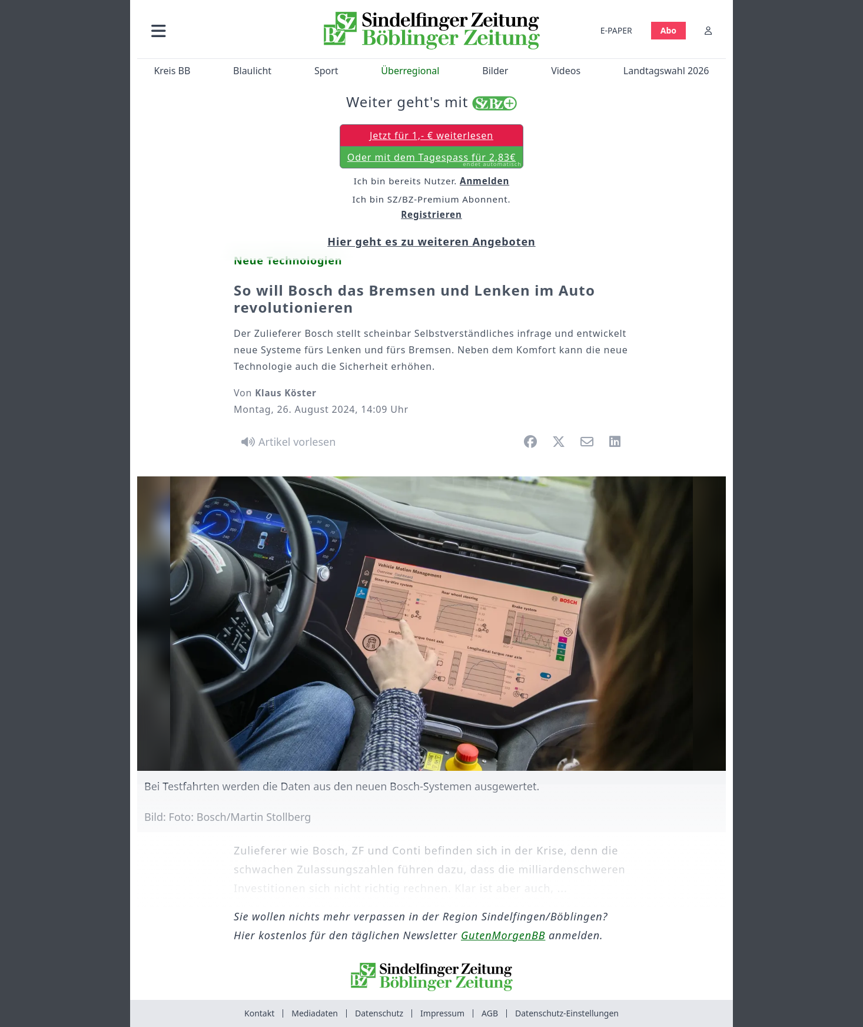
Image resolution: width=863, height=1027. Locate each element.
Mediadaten (314, 1013)
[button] (221, 30)
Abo (668, 30)
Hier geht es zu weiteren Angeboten (431, 241)
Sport (326, 70)
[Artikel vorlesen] (286, 441)
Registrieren (431, 214)
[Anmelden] (708, 30)
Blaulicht (252, 70)
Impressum (442, 1013)
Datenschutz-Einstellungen (567, 1013)
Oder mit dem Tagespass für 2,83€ (434, 159)
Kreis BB (172, 70)
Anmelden (484, 181)
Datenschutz (379, 1013)
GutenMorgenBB (503, 935)
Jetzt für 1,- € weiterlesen (431, 135)
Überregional (410, 70)
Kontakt (259, 1013)
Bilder (495, 70)
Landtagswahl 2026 (666, 70)
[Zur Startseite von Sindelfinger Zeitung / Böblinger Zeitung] (432, 30)
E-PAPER (616, 30)
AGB (490, 1013)
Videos (565, 70)
